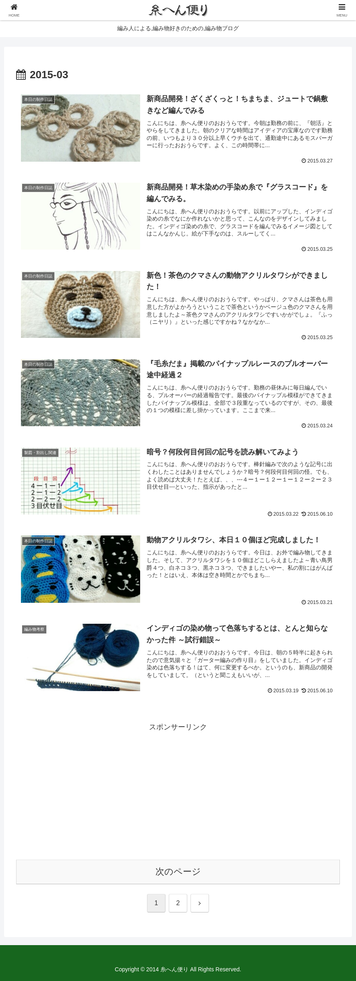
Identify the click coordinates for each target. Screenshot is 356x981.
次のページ (178, 871)
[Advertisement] (178, 790)
